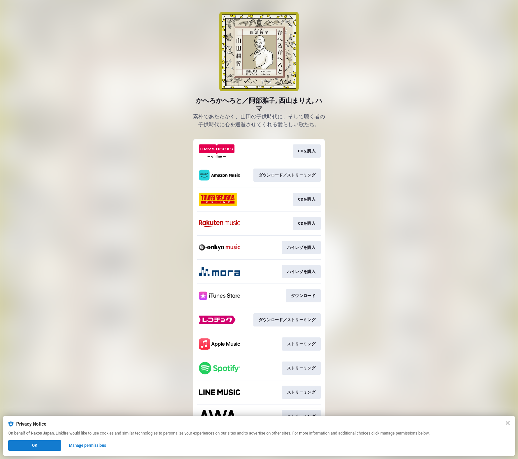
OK (34, 445)
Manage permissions (87, 445)
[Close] (507, 423)
